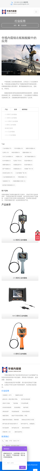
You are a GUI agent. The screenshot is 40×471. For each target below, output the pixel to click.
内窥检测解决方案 (19, 181)
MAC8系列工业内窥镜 (11, 121)
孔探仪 (5, 152)
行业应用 (23, 25)
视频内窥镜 (27, 152)
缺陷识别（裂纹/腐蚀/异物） (10, 399)
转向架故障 (5, 428)
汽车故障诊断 (24, 403)
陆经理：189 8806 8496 (10, 446)
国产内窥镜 (6, 169)
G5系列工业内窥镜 (10, 125)
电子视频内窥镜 (30, 156)
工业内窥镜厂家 (21, 173)
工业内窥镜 (6, 148)
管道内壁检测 (26, 411)
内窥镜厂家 (28, 169)
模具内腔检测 (26, 428)
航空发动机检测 (25, 399)
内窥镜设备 (17, 169)
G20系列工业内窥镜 (11, 114)
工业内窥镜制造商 (8, 177)
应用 (15, 109)
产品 (6, 109)
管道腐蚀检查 (15, 411)
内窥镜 (19, 156)
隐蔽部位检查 (19, 395)
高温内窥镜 (28, 160)
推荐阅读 (24, 109)
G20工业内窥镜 (7, 156)
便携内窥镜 (6, 165)
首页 (15, 25)
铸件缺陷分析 (15, 428)
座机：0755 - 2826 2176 (10, 441)
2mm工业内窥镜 (10, 132)
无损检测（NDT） (7, 395)
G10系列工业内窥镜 (11, 118)
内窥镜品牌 (17, 165)
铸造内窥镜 (16, 152)
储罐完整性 (5, 415)
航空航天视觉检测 (8, 185)
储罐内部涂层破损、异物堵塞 (10, 419)
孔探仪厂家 (17, 160)
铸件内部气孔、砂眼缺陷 (27, 424)
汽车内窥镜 (18, 148)
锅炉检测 (25, 407)
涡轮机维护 (5, 411)
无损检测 (6, 181)
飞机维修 (15, 403)
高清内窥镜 (28, 165)
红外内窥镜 (6, 160)
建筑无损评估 (18, 432)
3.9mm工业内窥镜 (10, 135)
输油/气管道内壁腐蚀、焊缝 (19, 415)
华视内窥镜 (22, 177)
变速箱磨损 (17, 407)
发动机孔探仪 (9, 128)
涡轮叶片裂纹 (6, 403)
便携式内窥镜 (30, 148)
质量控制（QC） (7, 432)
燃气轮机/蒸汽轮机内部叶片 (10, 424)
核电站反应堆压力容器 (28, 419)
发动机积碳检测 (6, 407)
